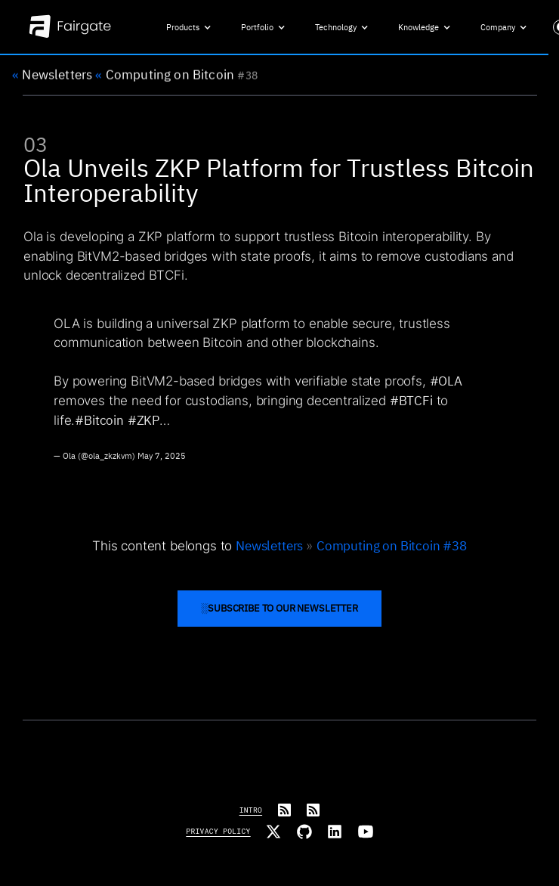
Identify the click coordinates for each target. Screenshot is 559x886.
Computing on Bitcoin (164, 75)
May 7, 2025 (161, 459)
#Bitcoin (99, 424)
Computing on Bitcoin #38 (392, 545)
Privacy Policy (218, 831)
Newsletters (52, 75)
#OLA (445, 384)
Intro (250, 810)
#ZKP (143, 424)
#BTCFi (411, 404)
